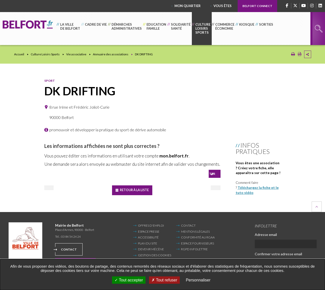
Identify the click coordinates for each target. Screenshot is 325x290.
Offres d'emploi (151, 224)
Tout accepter (129, 280)
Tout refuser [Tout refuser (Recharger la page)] (164, 280)
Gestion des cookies (154, 254)
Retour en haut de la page (317, 205)
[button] (69, 28)
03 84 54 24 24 (71, 235)
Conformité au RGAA (198, 236)
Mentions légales (195, 230)
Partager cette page (307, 54)
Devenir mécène (151, 248)
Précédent (64, 188)
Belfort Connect (257, 6)
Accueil (19, 54)
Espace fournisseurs (197, 242)
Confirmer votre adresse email (278, 253)
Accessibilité (148, 236)
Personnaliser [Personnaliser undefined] (198, 280)
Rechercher (318, 28)
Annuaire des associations (110, 54)
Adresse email (266, 233)
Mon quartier (187, 6)
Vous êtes (222, 6)
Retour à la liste (135, 189)
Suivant (201, 188)
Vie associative (76, 54)
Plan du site (147, 242)
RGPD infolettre (194, 248)
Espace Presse (148, 230)
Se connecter (203, 173)
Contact (69, 248)
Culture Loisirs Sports (45, 54)
